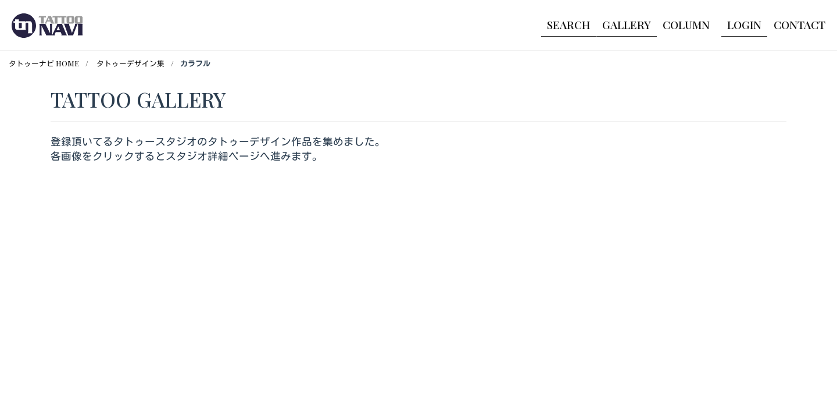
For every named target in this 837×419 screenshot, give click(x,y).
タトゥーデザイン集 (130, 63)
